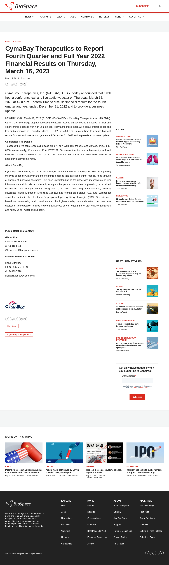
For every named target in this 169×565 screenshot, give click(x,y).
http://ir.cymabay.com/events (20, 159)
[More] (33, 17)
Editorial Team (153, 476)
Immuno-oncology (125, 154)
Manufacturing (123, 136)
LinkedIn (39, 210)
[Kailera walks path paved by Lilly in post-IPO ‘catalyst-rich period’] (64, 452)
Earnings (11, 326)
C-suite (119, 286)
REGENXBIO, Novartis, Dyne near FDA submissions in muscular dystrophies (130, 345)
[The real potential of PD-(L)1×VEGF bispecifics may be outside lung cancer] (152, 273)
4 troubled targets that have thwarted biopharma (127, 325)
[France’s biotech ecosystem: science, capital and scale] (104, 452)
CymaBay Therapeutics (81, 118)
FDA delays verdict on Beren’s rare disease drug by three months (130, 200)
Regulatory (122, 196)
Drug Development (125, 321)
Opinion (119, 268)
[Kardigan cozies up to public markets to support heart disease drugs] (145, 452)
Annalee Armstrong (123, 165)
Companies (87, 17)
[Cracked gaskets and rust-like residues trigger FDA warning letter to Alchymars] (152, 141)
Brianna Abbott (121, 312)
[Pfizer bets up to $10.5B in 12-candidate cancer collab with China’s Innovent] (24, 452)
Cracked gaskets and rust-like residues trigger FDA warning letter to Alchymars (128, 141)
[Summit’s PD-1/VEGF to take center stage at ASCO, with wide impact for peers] (152, 159)
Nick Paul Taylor (122, 147)
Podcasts (45, 17)
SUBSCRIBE (142, 6)
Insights (90, 466)
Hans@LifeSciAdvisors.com (20, 275)
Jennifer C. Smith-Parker (94, 478)
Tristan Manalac (121, 189)
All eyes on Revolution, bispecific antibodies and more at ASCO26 (129, 308)
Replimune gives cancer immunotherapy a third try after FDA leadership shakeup (129, 183)
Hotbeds (104, 17)
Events (61, 17)
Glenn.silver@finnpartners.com (21, 250)
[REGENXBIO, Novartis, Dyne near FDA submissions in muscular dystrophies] (152, 343)
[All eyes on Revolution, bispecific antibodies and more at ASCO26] (152, 308)
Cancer (120, 178)
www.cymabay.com (101, 205)
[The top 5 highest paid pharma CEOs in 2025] (152, 291)
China (8, 466)
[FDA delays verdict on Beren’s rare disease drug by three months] (152, 201)
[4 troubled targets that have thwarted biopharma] (152, 326)
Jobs (73, 17)
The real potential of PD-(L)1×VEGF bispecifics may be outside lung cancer (128, 273)
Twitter (26, 210)
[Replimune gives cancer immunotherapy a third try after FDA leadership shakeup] (152, 183)
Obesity (49, 466)
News (28, 17)
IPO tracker (132, 466)
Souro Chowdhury (122, 279)
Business (17, 42)
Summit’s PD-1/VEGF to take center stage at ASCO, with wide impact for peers (129, 159)
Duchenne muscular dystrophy (126, 339)
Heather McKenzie (122, 351)
